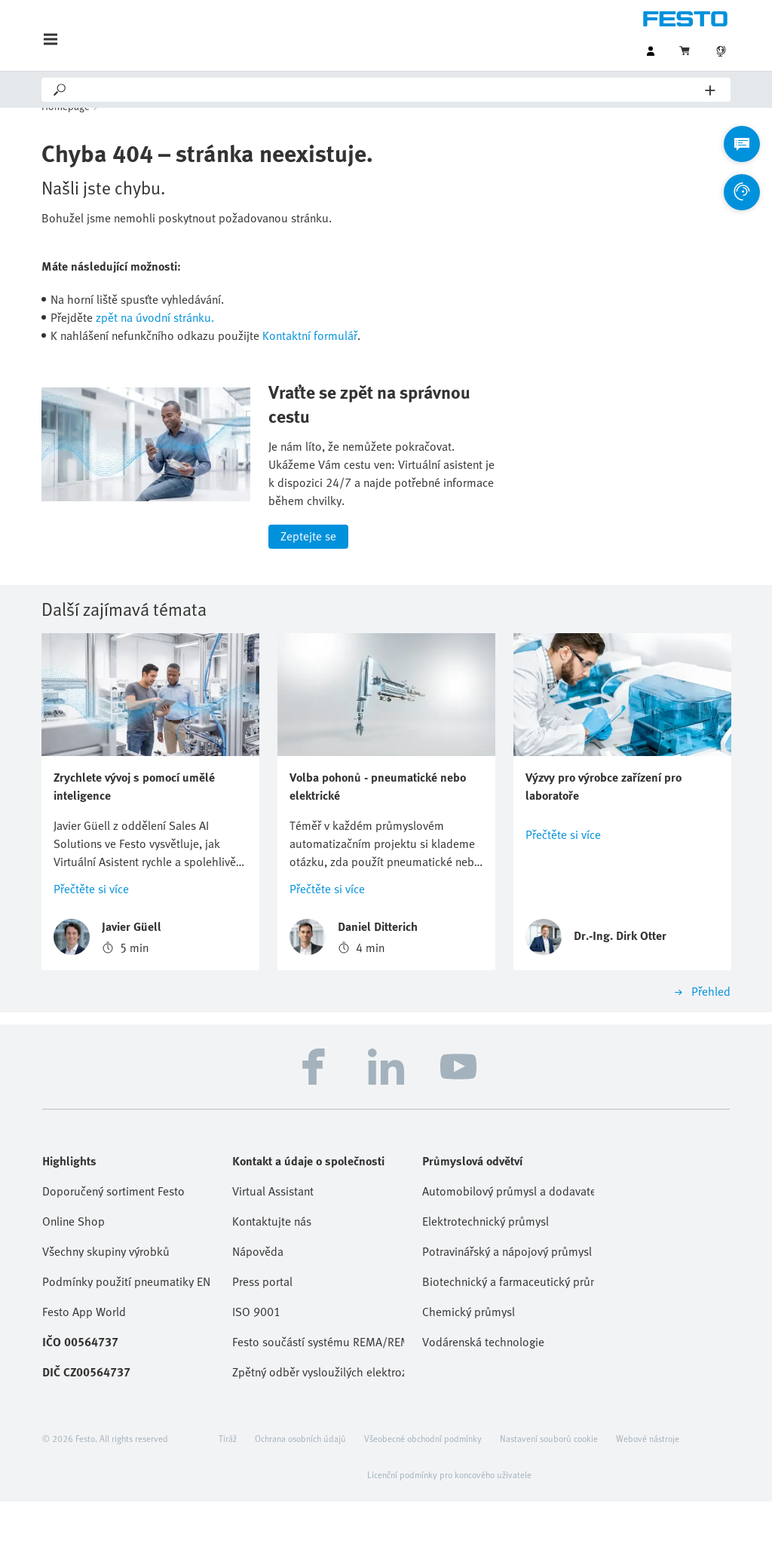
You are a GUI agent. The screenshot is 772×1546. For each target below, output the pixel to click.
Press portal (262, 1326)
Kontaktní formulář (309, 358)
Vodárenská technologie (483, 1386)
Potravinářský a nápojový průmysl (507, 1296)
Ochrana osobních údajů (300, 1482)
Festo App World (84, 1356)
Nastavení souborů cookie (549, 1482)
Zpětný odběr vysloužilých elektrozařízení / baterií (318, 1416)
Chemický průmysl (468, 1356)
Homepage (65, 128)
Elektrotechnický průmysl (485, 1266)
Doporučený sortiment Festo (113, 1235)
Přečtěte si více (91, 933)
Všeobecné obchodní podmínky (423, 1482)
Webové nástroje (647, 1482)
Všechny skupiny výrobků (106, 1296)
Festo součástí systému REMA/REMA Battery (318, 1386)
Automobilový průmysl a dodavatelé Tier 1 (508, 1235)
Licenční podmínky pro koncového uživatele (449, 1519)
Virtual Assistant (273, 1235)
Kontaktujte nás (271, 1266)
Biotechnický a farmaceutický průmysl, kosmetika (508, 1326)
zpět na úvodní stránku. (155, 340)
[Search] (387, 90)
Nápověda (257, 1296)
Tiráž (228, 1482)
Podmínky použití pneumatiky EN (126, 1326)
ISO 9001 (256, 1356)
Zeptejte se (308, 581)
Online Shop (73, 1266)
